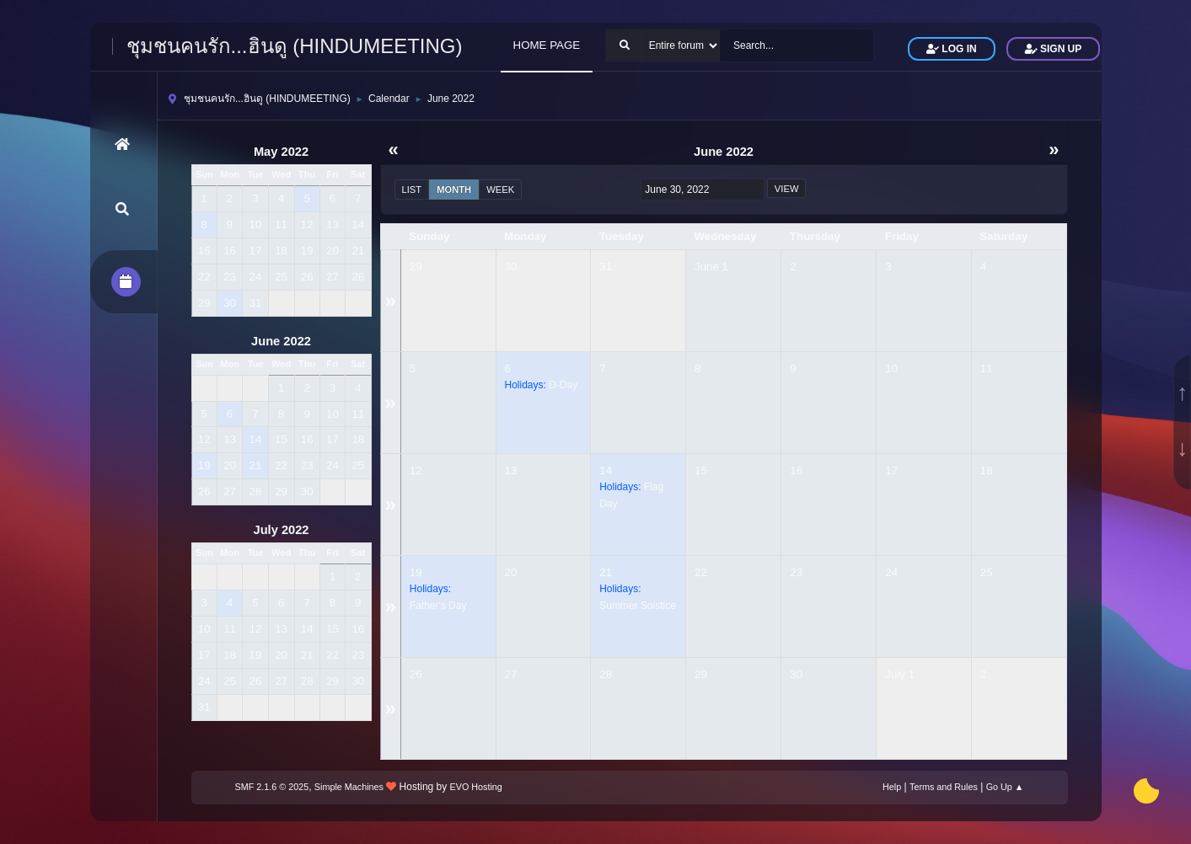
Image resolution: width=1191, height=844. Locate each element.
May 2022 (281, 151)
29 (416, 266)
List (412, 189)
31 (605, 266)
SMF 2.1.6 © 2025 (272, 787)
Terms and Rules (943, 787)
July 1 (900, 674)
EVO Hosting (476, 787)
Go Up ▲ (1005, 787)
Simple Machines (349, 787)
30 (511, 266)
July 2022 (280, 530)
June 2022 (281, 341)
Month (454, 189)
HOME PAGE (547, 45)
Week (500, 189)
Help (892, 787)
